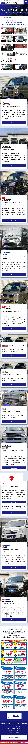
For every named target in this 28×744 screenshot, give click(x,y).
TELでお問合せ (4, 742)
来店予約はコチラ (14, 737)
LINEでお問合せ (14, 742)
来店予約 (22, 742)
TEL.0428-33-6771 (14, 728)
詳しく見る (14, 122)
